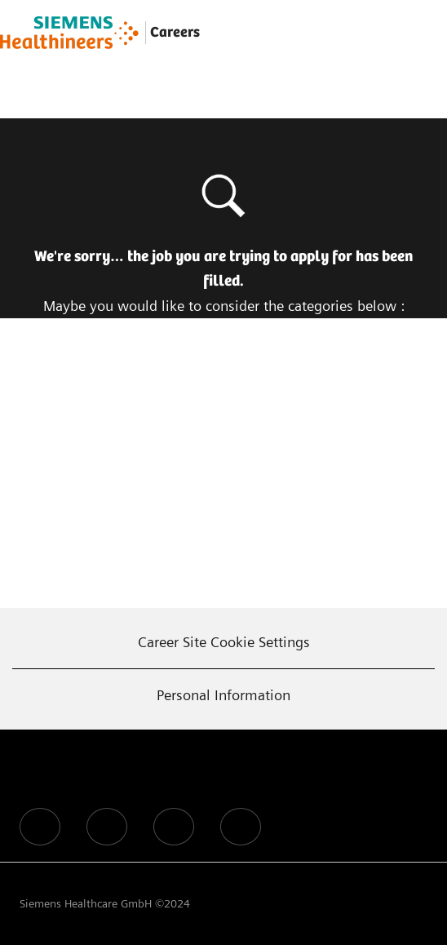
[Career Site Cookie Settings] (224, 642)
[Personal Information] (223, 695)
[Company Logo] (69, 32)
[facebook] (40, 826)
